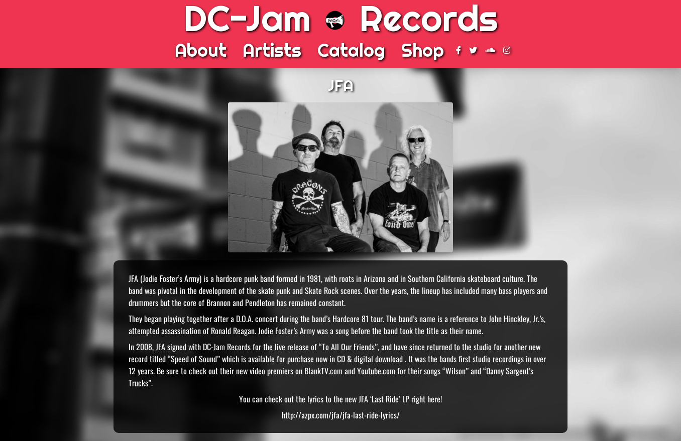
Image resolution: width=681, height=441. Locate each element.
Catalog (351, 50)
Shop (422, 50)
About (200, 50)
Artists (272, 50)
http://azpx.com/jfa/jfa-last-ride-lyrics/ (341, 415)
